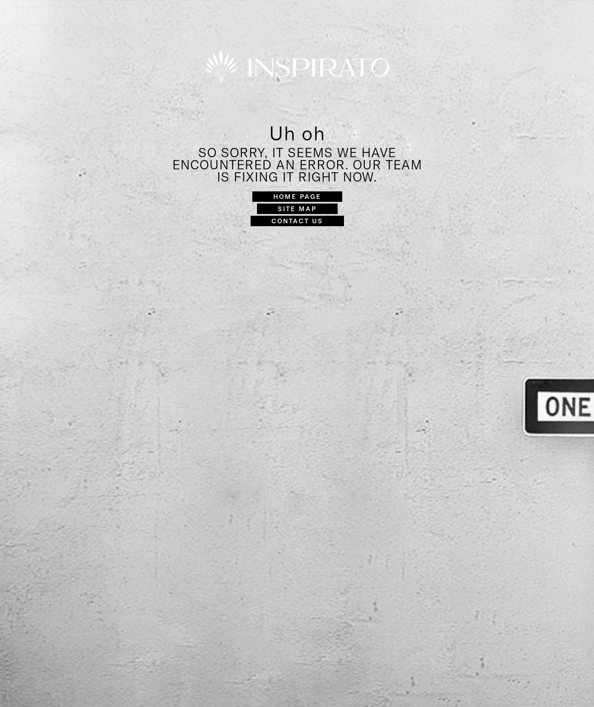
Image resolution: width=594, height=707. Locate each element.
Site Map (297, 208)
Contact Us (297, 220)
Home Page (297, 196)
